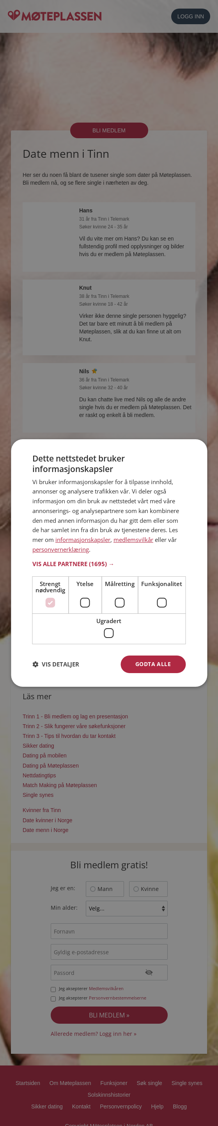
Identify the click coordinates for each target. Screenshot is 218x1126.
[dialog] (109, 563)
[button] (109, 563)
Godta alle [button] (153, 664)
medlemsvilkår (133, 539)
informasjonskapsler (82, 539)
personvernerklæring (60, 549)
